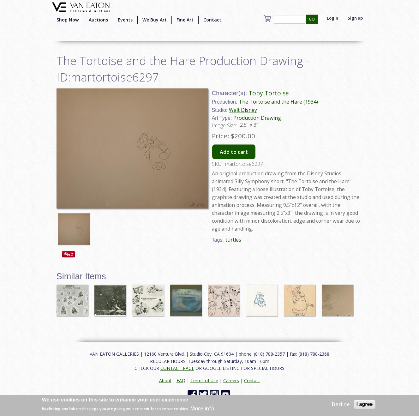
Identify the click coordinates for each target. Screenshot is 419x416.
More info (202, 408)
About (165, 380)
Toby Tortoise (268, 93)
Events (125, 20)
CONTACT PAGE (177, 368)
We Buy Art (154, 20)
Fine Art (185, 20)
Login (332, 18)
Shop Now (68, 20)
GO (312, 19)
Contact (212, 20)
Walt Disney (243, 109)
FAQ (181, 380)
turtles (233, 239)
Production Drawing (257, 117)
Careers (231, 380)
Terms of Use (204, 380)
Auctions (98, 20)
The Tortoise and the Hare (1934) (278, 101)
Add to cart (234, 151)
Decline (341, 404)
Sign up (355, 18)
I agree (364, 404)
